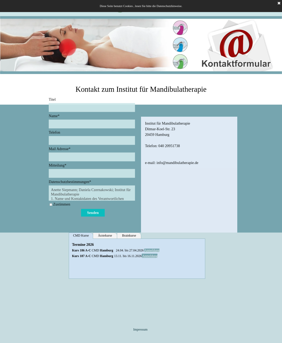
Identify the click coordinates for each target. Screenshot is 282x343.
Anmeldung (151, 250)
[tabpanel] (141, 89)
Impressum (140, 329)
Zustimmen (61, 176)
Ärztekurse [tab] (105, 235)
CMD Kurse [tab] (81, 235)
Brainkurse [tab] (129, 235)
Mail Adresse (59, 120)
